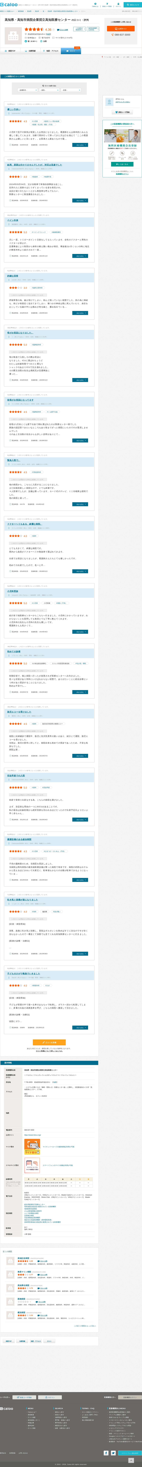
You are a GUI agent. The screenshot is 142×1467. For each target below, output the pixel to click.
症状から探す (59, 1414)
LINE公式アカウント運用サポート (120, 1439)
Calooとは (95, 6)
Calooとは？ (32, 1412)
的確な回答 (12, 276)
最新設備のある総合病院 (19, 839)
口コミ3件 (43, 1261)
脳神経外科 (37, 345)
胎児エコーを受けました (19, 712)
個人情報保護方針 (88, 1420)
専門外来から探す (61, 1423)
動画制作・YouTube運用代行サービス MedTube (125, 1441)
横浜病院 (21, 1312)
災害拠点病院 (29, 1215)
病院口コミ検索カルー (7, 11)
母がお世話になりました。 (20, 333)
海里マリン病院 (24, 1272)
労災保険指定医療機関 (32, 1218)
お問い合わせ (23, 1453)
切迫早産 (46, 787)
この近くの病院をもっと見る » (85, 1326)
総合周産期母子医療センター (34, 1204)
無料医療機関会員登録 (92, 29)
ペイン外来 (12, 220)
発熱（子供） (62, 603)
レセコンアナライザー (116, 1428)
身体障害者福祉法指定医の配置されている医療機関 (42, 1222)
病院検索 (21, 11)
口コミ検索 (32, 1417)
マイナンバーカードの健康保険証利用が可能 (58, 1147)
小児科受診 (12, 591)
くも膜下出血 (53, 412)
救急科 (35, 177)
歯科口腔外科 (38, 288)
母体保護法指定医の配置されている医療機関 (40, 1207)
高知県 (29, 11)
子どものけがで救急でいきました (23, 974)
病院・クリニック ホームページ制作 (121, 1433)
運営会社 (3, 1453)
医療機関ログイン (122, 174)
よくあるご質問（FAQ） (90, 1414)
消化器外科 (37, 472)
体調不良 (48, 177)
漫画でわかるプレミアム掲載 (119, 1417)
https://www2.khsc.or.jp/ (32, 1135)
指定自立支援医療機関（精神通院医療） (38, 1220)
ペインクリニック (39, 232)
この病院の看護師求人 (79, 29)
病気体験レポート (34, 1420)
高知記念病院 (23, 1258)
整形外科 (36, 985)
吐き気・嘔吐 (81, 663)
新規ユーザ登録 (107, 6)
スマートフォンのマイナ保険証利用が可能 (58, 1165)
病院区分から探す (61, 1425)
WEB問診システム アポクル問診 (120, 1425)
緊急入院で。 (13, 460)
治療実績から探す (61, 1417)
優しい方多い (13, 109)
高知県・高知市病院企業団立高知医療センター (63, 11)
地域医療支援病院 (30, 1209)
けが (48, 985)
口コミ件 (64, 30)
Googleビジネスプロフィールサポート (122, 1436)
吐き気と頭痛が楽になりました (22, 900)
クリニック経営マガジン (117, 1431)
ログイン (118, 6)
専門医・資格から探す (62, 1420)
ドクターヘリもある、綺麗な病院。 (24, 524)
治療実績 (22, 1341)
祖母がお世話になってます (20, 400)
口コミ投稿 (32, 1428)
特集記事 (31, 1423)
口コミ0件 (42, 1302)
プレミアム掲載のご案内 (117, 1414)
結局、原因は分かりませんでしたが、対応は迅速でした (34, 165)
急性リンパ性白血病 (52, 121)
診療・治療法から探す (62, 1428)
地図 (48, 34)
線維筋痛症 (57, 232)
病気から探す (59, 1412)
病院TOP (9, 1341)
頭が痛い (57, 912)
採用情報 (12, 1453)
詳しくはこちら (122, 164)
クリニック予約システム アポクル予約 (122, 1423)
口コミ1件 (43, 1315)
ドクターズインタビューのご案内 (120, 1420)
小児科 (35, 121)
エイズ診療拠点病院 (31, 1213)
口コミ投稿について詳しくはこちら (49, 1051)
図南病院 (21, 1299)
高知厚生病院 (23, 1285)
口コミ (49, 1341)
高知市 (37, 11)
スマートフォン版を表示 (130, 1453)
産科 (34, 536)
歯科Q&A (31, 1425)
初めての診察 (13, 651)
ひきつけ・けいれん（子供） (55, 851)
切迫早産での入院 (16, 776)
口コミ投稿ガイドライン (90, 1412)
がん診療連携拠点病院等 (33, 1211)
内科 (34, 912)
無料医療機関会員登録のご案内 (119, 1412)
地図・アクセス (36, 1341)
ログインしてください (123, 102)
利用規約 (85, 1417)
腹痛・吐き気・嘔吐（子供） (43, 125)
